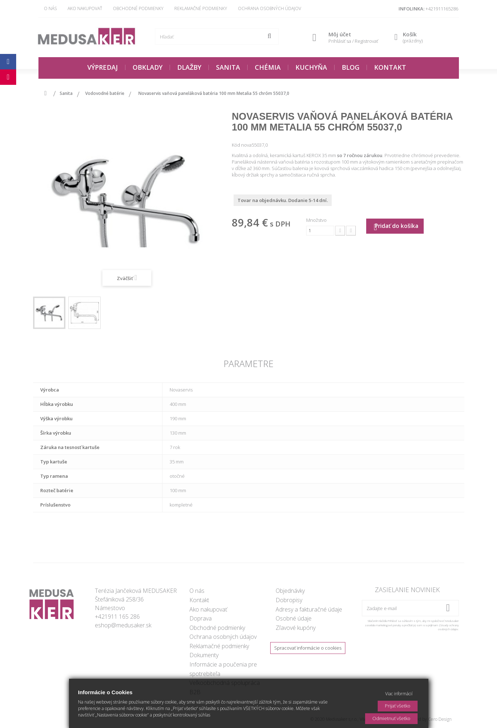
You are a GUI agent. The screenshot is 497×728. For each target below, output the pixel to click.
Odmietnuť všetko (391, 718)
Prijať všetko (397, 705)
